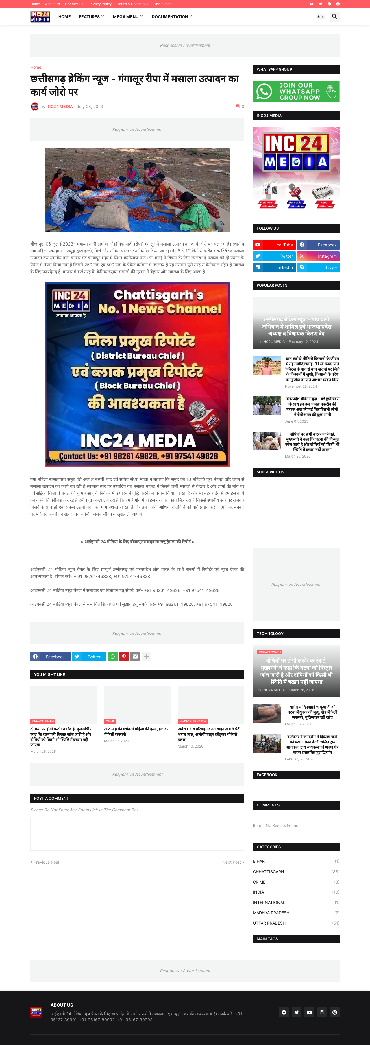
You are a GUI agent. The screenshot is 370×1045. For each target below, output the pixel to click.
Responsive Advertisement (185, 45)
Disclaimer (162, 4)
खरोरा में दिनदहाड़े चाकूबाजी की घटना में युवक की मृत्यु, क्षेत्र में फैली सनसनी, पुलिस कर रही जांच (312, 712)
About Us (52, 4)
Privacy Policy (100, 4)
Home (35, 4)
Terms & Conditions (132, 4)
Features (89, 16)
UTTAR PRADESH (296, 923)
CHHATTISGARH (296, 872)
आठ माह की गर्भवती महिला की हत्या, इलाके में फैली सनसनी (136, 731)
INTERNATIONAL (296, 902)
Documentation (170, 16)
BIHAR (296, 861)
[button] (320, 17)
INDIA (296, 892)
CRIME (296, 882)
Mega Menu (125, 16)
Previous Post (46, 862)
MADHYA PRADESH (296, 913)
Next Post (231, 862)
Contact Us (74, 4)
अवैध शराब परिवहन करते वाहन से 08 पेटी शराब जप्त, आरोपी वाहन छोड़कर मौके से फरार (209, 734)
